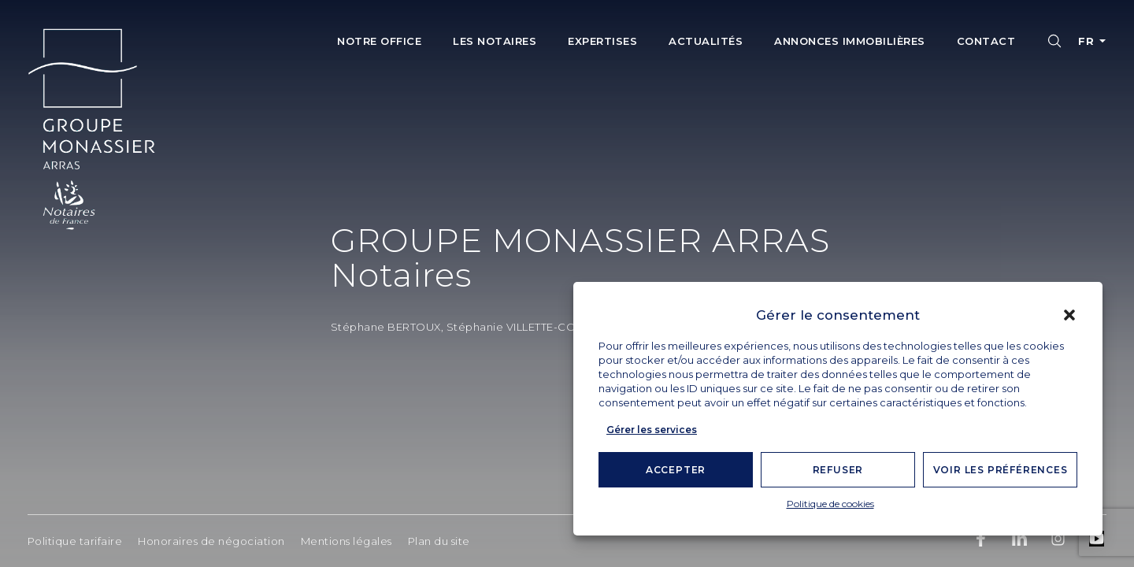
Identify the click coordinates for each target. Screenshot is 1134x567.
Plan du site (439, 541)
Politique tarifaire (75, 541)
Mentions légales (346, 541)
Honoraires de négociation (211, 541)
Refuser (838, 470)
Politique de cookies (830, 504)
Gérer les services (651, 429)
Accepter (676, 470)
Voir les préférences (1000, 470)
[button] (1069, 315)
